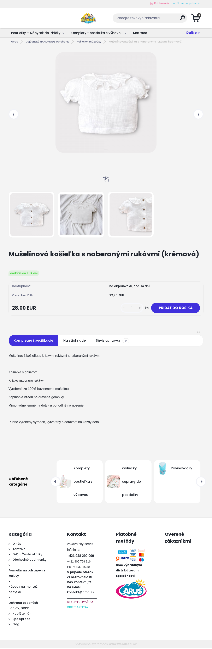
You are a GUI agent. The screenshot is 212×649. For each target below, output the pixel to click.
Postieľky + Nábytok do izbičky (35, 33)
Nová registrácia (188, 3)
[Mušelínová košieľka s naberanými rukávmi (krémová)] (106, 102)
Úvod (14, 42)
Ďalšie (191, 32)
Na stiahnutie (74, 341)
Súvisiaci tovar (112, 341)
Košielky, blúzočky (89, 42)
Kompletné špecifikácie (33, 341)
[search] (156, 19)
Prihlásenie (162, 3)
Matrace (140, 33)
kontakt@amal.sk (80, 593)
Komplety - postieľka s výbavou (97, 33)
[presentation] (13, 114)
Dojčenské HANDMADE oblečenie (47, 42)
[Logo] (33, 18)
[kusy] (129, 308)
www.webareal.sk (123, 645)
